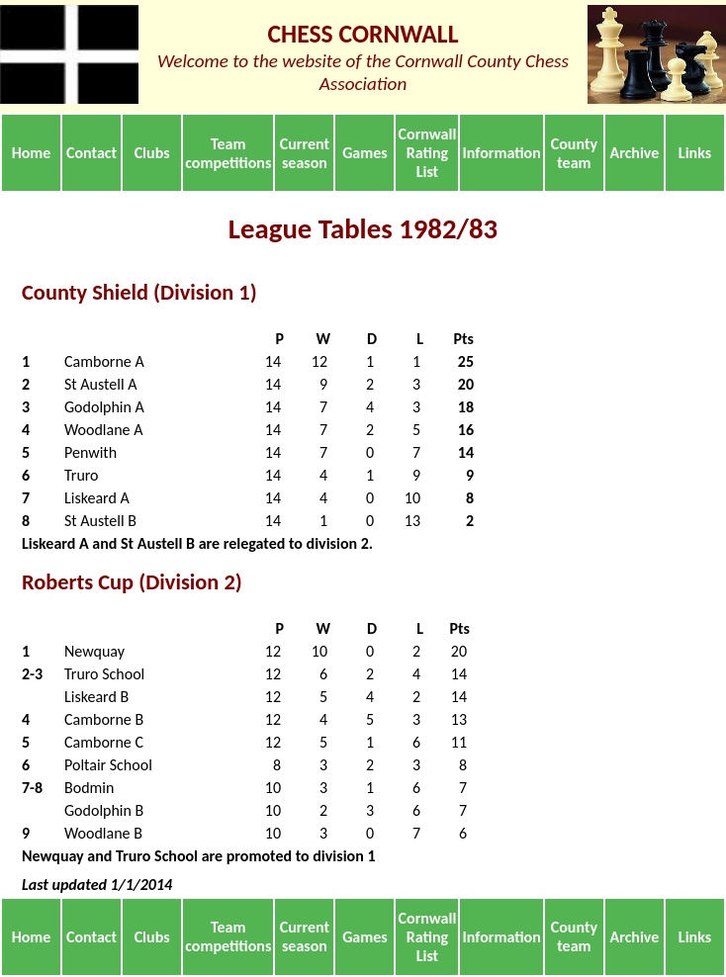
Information (502, 152)
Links (695, 152)
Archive (635, 152)
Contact (91, 152)
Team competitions (228, 153)
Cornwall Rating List (428, 153)
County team (574, 153)
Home (31, 152)
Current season (304, 153)
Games (365, 152)
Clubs (152, 152)
